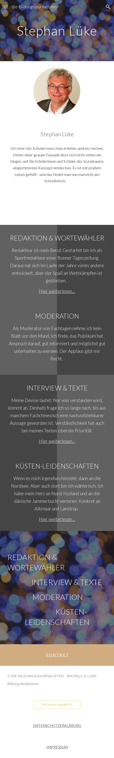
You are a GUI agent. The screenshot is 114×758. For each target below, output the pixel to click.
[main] (57, 30)
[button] (6, 6)
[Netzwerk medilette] (57, 704)
